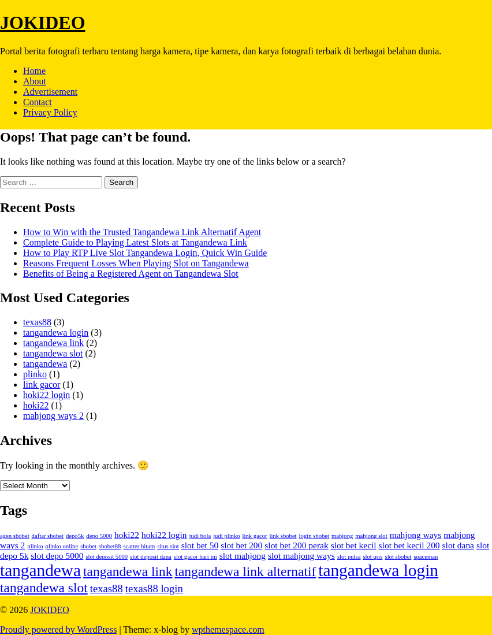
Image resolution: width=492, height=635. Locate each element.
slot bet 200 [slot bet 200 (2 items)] (241, 545)
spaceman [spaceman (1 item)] (425, 557)
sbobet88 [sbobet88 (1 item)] (110, 546)
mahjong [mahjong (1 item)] (342, 536)
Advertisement (50, 91)
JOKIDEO (42, 22)
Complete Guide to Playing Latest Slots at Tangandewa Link (135, 242)
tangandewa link (53, 343)
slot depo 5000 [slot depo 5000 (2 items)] (57, 555)
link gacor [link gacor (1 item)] (255, 536)
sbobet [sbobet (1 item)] (88, 546)
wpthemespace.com (228, 629)
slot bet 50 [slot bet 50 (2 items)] (199, 545)
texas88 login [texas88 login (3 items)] (154, 588)
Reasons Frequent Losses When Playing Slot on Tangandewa (136, 263)
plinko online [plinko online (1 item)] (62, 546)
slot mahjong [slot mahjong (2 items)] (242, 555)
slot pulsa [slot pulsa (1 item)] (349, 557)
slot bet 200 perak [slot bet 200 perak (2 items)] (296, 545)
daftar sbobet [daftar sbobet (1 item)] (48, 536)
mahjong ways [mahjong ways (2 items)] (416, 535)
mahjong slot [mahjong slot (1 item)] (371, 536)
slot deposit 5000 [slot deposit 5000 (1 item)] (106, 557)
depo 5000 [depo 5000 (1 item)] (99, 536)
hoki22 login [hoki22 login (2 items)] (164, 535)
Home (34, 71)
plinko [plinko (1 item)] (35, 546)
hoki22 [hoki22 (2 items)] (126, 535)
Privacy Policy (50, 112)
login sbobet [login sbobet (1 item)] (314, 536)
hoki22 (36, 405)
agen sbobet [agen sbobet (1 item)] (14, 536)
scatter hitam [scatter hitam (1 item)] (139, 546)
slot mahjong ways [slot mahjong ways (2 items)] (301, 555)
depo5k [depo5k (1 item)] (75, 536)
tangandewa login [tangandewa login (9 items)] (378, 570)
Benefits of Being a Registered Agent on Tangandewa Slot (130, 273)
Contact (37, 102)
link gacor (41, 384)
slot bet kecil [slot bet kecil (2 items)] (354, 545)
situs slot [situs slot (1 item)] (168, 546)
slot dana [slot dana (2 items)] (458, 545)
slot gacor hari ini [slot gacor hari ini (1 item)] (195, 557)
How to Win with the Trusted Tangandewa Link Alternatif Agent (142, 232)
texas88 (37, 322)
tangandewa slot (53, 353)
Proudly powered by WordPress (58, 629)
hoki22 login (46, 395)
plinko (35, 374)
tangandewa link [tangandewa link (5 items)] (127, 571)
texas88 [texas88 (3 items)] (106, 588)
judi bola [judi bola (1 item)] (200, 536)
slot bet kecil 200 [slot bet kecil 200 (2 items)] (409, 545)
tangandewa (45, 364)
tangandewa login (55, 332)
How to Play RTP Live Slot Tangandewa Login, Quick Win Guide (145, 253)
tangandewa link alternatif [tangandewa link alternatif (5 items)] (245, 571)
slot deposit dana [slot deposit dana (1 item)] (151, 557)
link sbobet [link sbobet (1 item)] (283, 536)
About (34, 81)
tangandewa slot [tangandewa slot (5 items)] (44, 587)
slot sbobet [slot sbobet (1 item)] (398, 557)
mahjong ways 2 (53, 416)
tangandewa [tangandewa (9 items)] (40, 570)
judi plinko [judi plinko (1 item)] (226, 536)
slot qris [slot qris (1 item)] (372, 557)
